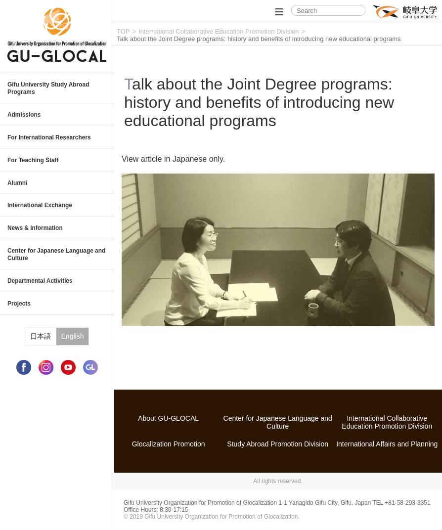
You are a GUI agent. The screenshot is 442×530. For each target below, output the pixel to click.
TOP (123, 31)
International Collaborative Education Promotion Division (218, 31)
